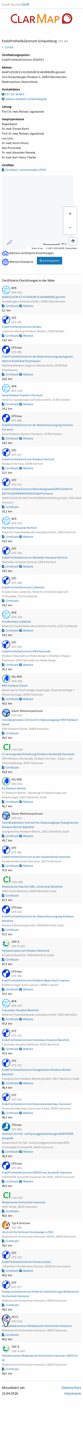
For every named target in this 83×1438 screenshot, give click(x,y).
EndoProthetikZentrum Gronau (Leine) (26, 1262)
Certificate (10, 306)
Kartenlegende (49, 260)
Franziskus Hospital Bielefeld (20, 1010)
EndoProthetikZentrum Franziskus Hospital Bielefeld (36, 1040)
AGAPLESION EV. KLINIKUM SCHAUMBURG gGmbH (34, 297)
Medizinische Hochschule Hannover (24, 1202)
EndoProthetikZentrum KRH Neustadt (26, 651)
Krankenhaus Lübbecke (17, 621)
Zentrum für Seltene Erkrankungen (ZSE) (28, 1232)
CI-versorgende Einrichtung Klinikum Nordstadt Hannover (38, 754)
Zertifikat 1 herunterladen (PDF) (24, 170)
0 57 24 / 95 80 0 (13, 94)
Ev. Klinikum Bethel (14, 788)
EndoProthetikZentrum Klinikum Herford (28, 459)
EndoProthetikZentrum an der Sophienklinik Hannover (36, 857)
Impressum (72, 1393)
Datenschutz (71, 1387)
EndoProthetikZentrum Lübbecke (23, 587)
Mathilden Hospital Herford (19, 528)
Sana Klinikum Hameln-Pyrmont (22, 395)
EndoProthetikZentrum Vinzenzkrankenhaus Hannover (37, 1104)
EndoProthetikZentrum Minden (22, 327)
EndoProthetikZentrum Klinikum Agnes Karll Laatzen (36, 980)
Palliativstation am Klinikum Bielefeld (26, 950)
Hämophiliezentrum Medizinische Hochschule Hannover (37, 1326)
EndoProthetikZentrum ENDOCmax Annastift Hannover (37, 1172)
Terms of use (37, 248)
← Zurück (7, 47)
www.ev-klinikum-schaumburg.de (24, 99)
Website (26, 306)
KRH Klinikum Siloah (15, 685)
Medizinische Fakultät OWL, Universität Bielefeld (32, 886)
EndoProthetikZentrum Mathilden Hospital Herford (35, 557)
